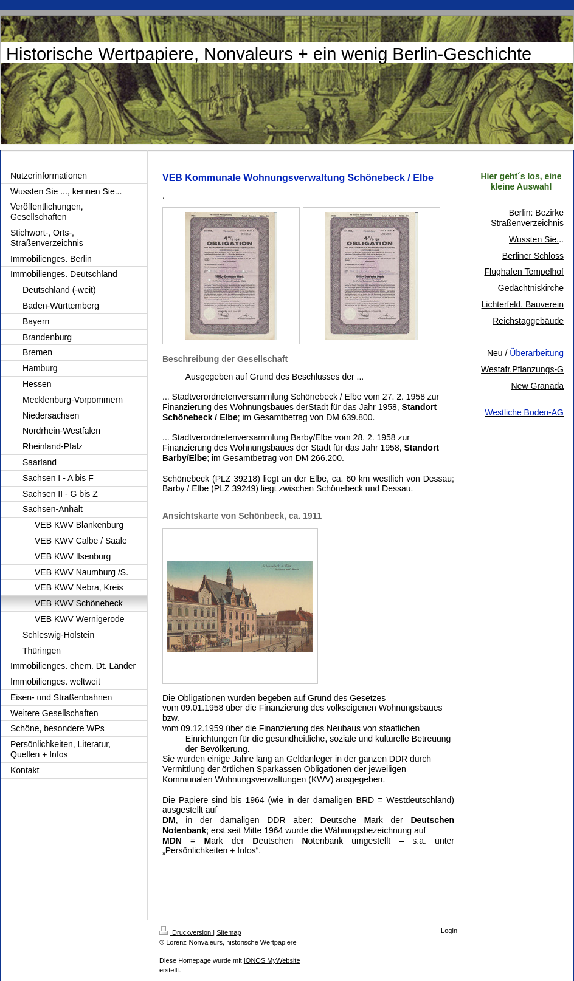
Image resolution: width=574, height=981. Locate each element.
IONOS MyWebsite (272, 960)
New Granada (537, 386)
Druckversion (186, 932)
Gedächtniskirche (531, 288)
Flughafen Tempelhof (524, 271)
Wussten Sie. (534, 239)
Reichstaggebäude (528, 321)
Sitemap (228, 932)
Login (449, 930)
